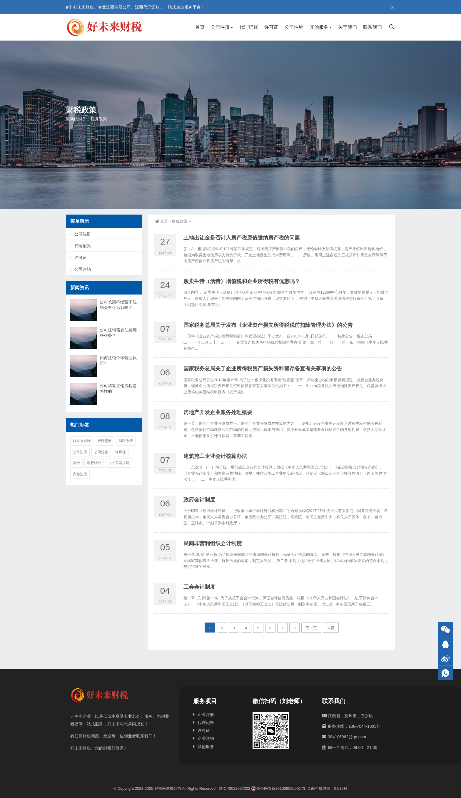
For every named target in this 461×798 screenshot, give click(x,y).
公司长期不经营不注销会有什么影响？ (118, 305)
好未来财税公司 (167, 788)
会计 (76, 463)
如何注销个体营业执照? (118, 360)
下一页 (311, 628)
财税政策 (179, 221)
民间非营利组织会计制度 (212, 543)
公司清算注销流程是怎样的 (118, 388)
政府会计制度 (199, 500)
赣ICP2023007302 (234, 788)
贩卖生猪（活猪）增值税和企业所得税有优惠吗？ (241, 281)
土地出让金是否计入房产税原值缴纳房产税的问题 (241, 238)
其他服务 (319, 27)
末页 (331, 628)
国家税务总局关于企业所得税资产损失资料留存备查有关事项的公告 (262, 369)
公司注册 (220, 27)
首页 (200, 27)
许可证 (271, 27)
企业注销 (206, 738)
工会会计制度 (199, 587)
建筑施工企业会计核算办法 (215, 456)
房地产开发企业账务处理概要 (217, 412)
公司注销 (294, 27)
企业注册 (206, 714)
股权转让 (94, 463)
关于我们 (347, 27)
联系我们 (372, 27)
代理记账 (248, 27)
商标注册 (80, 474)
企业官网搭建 (118, 463)
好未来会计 (82, 441)
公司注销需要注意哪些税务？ (118, 332)
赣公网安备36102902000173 (278, 788)
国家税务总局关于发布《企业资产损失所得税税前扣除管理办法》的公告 (268, 325)
